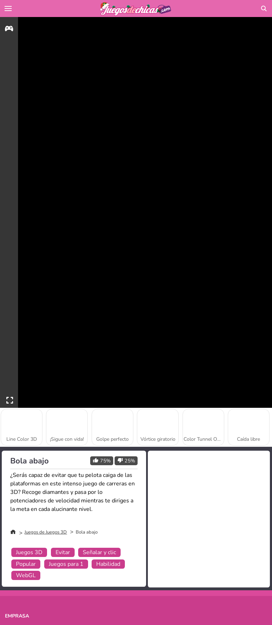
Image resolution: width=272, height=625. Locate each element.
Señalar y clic (99, 552)
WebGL (26, 575)
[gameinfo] (9, 29)
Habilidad (108, 564)
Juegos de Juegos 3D (45, 532)
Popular (26, 564)
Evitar (63, 552)
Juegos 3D (29, 552)
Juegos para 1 (66, 564)
